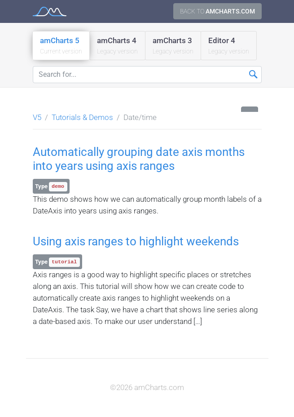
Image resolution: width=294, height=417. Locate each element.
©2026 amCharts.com (147, 387)
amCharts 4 (117, 46)
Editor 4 (228, 46)
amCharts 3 (173, 46)
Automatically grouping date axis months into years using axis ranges (139, 159)
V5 (37, 117)
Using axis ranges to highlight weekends (136, 241)
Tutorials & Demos (82, 117)
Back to (217, 11)
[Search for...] (147, 74)
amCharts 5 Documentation (49, 11)
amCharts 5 (61, 46)
